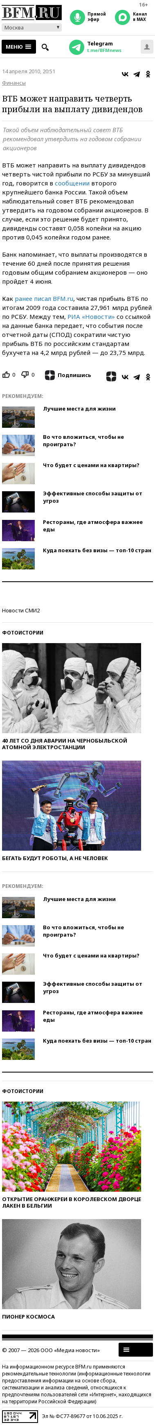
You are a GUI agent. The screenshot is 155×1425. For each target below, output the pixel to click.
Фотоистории (22, 632)
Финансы (14, 82)
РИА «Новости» (91, 316)
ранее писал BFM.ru (44, 298)
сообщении (72, 183)
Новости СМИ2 (21, 610)
